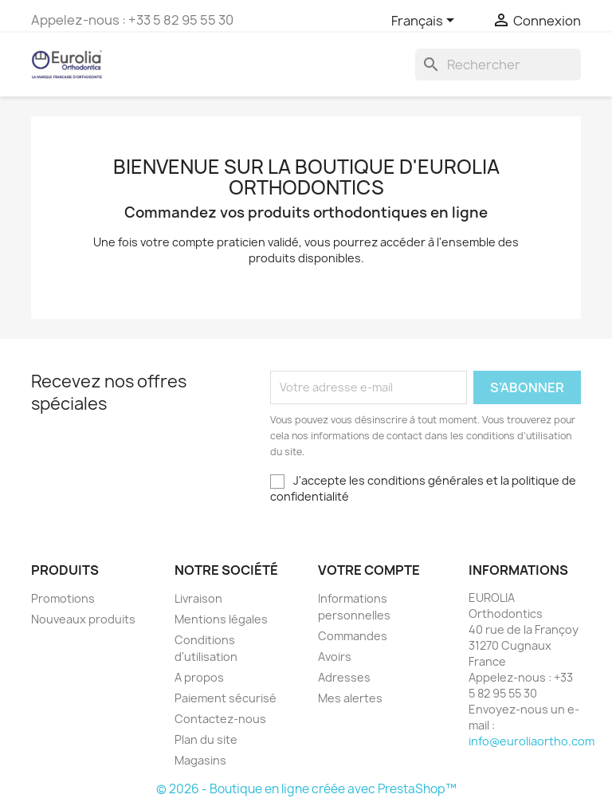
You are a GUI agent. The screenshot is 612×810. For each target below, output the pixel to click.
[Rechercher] (498, 65)
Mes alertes (350, 698)
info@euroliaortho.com (531, 741)
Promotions (63, 598)
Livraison (198, 598)
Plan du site (206, 739)
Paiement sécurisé (226, 698)
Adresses (344, 677)
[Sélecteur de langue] (425, 21)
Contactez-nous (220, 718)
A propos (199, 677)
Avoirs (334, 656)
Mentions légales (221, 619)
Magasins (200, 760)
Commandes (352, 635)
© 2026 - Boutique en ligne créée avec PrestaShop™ (306, 789)
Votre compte (369, 570)
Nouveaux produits (83, 619)
